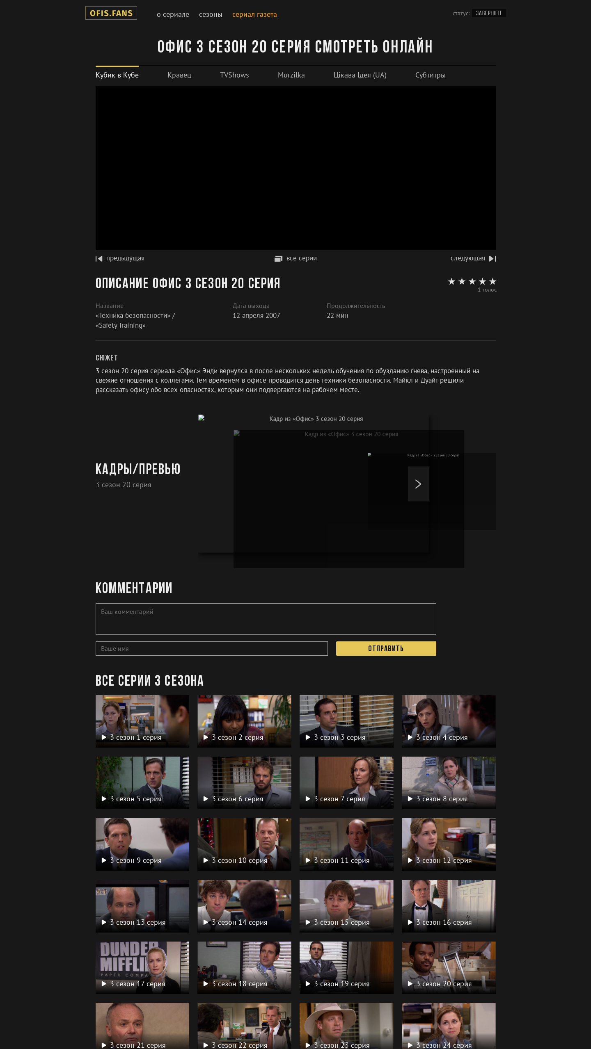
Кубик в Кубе (117, 75)
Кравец (179, 75)
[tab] (117, 75)
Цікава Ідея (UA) (360, 75)
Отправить (386, 649)
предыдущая (120, 257)
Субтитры (430, 75)
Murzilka (291, 75)
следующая (473, 257)
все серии (296, 257)
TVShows (234, 75)
